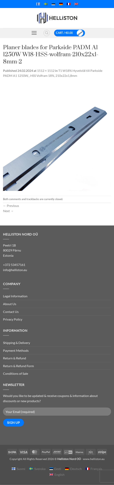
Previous (11, 205)
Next (8, 211)
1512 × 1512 (45, 70)
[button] (34, 32)
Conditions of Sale (15, 373)
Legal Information (15, 296)
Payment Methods (16, 350)
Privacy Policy (12, 319)
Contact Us (11, 312)
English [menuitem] (59, 474)
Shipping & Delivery (16, 343)
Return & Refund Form (18, 366)
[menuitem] (38, 4)
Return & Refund (14, 358)
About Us (9, 304)
